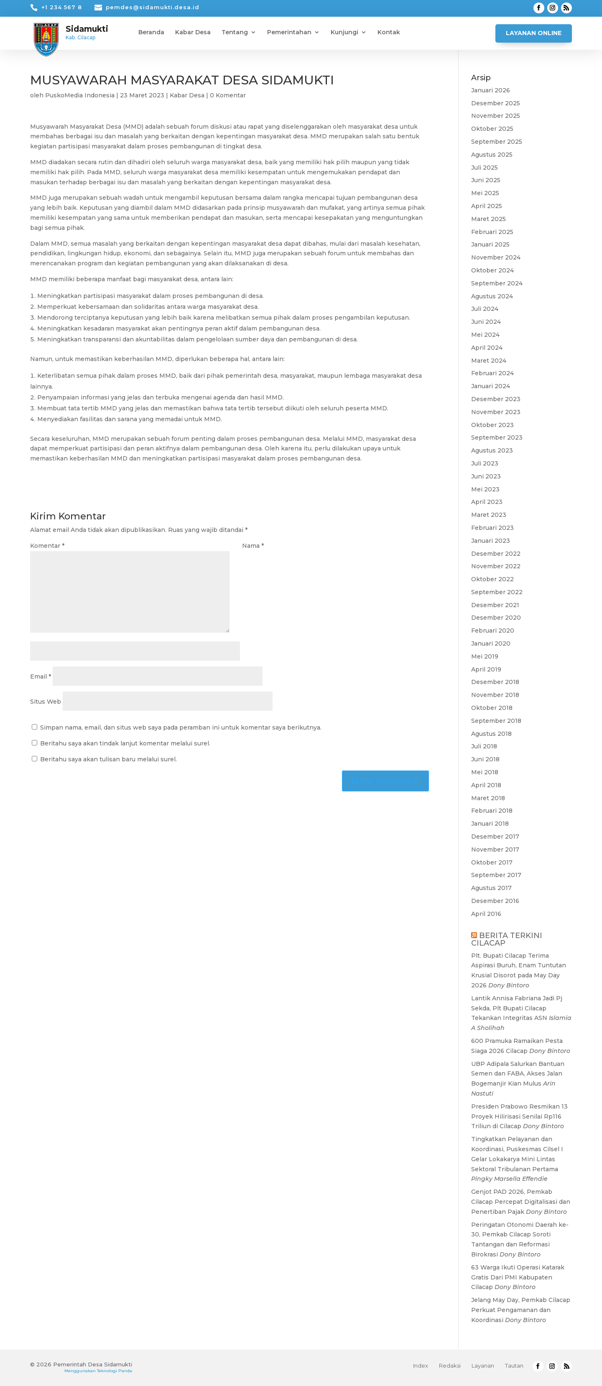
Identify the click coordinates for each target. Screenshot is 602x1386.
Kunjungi (344, 32)
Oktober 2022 (492, 579)
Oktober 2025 (492, 128)
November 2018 (495, 695)
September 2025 (496, 141)
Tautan (514, 1365)
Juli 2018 (484, 746)
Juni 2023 (486, 476)
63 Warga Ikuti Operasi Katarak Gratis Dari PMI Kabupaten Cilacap (517, 1277)
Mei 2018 (484, 772)
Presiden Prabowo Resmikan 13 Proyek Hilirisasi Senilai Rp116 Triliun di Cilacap (519, 1116)
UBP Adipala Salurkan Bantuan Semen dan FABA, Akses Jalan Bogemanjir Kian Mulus (517, 1074)
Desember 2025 (495, 103)
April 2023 (487, 502)
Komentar (47, 545)
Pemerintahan (289, 32)
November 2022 (495, 566)
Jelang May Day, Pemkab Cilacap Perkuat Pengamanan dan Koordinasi (520, 1310)
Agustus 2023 (492, 450)
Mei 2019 (484, 656)
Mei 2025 (485, 193)
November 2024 (495, 257)
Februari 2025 (492, 232)
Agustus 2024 (492, 296)
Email (40, 676)
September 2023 (497, 437)
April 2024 (487, 347)
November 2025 (495, 116)
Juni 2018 (485, 759)
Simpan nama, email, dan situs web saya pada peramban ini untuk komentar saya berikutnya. (180, 727)
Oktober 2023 (492, 425)
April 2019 (486, 669)
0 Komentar (228, 95)
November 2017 (495, 849)
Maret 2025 (488, 219)
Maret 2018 (488, 798)
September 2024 (497, 283)
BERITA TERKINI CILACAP (506, 939)
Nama (253, 545)
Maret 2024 (488, 360)
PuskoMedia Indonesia (80, 95)
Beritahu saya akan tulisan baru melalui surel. (108, 759)
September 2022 (497, 592)
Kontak (389, 32)
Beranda (151, 32)
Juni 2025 (485, 180)
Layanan (483, 1365)
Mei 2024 (485, 334)
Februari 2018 (492, 810)
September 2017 (496, 875)
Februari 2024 (492, 373)
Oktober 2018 (492, 708)
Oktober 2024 (492, 270)
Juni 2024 (486, 322)
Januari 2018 (490, 823)
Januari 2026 (490, 90)
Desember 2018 (495, 682)
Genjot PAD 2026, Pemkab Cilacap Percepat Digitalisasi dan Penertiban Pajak (520, 1202)
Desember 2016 (495, 901)
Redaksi (450, 1365)
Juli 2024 (484, 309)
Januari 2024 (490, 386)
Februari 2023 (492, 528)
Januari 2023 (490, 540)
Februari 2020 (492, 630)
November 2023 (495, 412)
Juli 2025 (484, 167)
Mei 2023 (485, 489)
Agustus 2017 (491, 888)
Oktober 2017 (492, 862)
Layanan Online (533, 33)
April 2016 (486, 914)
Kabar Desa (193, 32)
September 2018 (496, 721)
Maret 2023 (488, 515)
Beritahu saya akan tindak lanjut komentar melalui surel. (125, 743)
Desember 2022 (495, 553)
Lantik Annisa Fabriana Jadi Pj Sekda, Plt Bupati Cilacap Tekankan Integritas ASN (516, 1008)
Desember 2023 (495, 399)
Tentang (235, 32)
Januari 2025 (490, 244)
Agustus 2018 (491, 734)
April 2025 (486, 206)
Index (420, 1365)
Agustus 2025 (492, 154)
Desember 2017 (495, 836)
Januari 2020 (490, 643)
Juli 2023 (484, 463)
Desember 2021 (495, 605)
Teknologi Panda (114, 1370)
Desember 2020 (496, 617)
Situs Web (45, 701)
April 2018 (486, 785)
